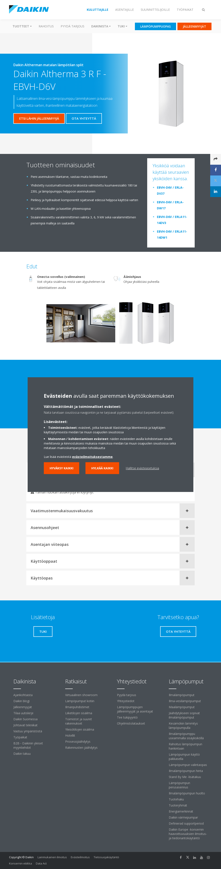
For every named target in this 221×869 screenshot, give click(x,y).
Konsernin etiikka (20, 863)
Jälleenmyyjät (22, 707)
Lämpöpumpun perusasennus (179, 785)
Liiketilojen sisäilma (78, 713)
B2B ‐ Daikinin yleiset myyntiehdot (28, 745)
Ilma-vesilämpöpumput (185, 701)
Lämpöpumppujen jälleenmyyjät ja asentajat (135, 709)
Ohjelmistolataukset (131, 723)
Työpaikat (20, 737)
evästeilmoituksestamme (92, 457)
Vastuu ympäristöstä (27, 731)
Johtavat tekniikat (25, 725)
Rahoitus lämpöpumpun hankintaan (185, 746)
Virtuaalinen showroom (81, 695)
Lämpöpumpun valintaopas (188, 765)
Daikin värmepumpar (183, 817)
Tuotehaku (176, 799)
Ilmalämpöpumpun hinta (186, 771)
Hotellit (70, 735)
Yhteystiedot (125, 701)
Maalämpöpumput (182, 707)
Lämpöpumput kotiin (79, 701)
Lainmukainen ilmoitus (52, 857)
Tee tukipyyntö (127, 717)
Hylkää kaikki (102, 468)
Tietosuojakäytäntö (106, 857)
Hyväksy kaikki (61, 468)
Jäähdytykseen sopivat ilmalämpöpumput (184, 715)
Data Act (41, 863)
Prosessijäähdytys (77, 741)
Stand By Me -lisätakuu (185, 777)
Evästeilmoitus (80, 857)
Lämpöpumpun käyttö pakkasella (184, 756)
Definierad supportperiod (186, 823)
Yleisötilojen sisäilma (79, 729)
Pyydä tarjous (72, 26)
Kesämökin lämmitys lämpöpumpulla (183, 725)
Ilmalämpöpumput (181, 695)
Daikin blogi (21, 701)
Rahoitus (46, 26)
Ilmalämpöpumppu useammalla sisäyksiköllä (186, 736)
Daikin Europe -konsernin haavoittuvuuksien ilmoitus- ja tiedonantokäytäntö (188, 833)
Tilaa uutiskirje (23, 713)
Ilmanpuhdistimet (77, 707)
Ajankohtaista (23, 695)
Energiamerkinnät (181, 811)
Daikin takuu (22, 754)
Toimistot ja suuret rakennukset (78, 721)
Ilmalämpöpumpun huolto (187, 793)
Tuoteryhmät (178, 805)
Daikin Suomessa (25, 719)
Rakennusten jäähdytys (81, 747)
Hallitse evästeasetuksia (142, 468)
